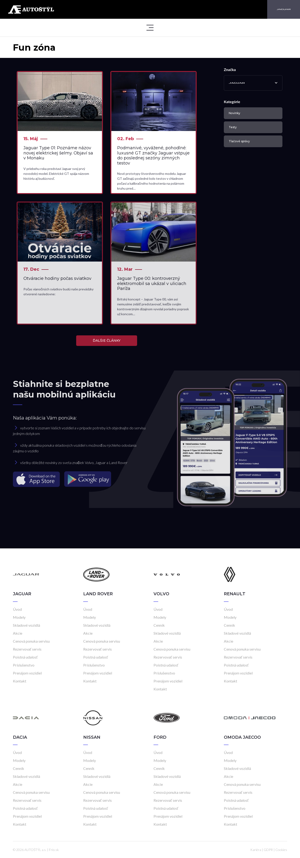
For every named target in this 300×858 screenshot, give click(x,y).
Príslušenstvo (23, 665)
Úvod (17, 609)
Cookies (281, 850)
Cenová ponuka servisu (31, 641)
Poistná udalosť (25, 657)
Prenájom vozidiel (27, 673)
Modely (19, 617)
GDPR (268, 850)
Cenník (159, 625)
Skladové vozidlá (26, 625)
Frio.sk (54, 850)
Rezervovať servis (27, 649)
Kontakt (19, 681)
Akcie (17, 633)
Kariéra (255, 850)
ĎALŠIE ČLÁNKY (106, 340)
